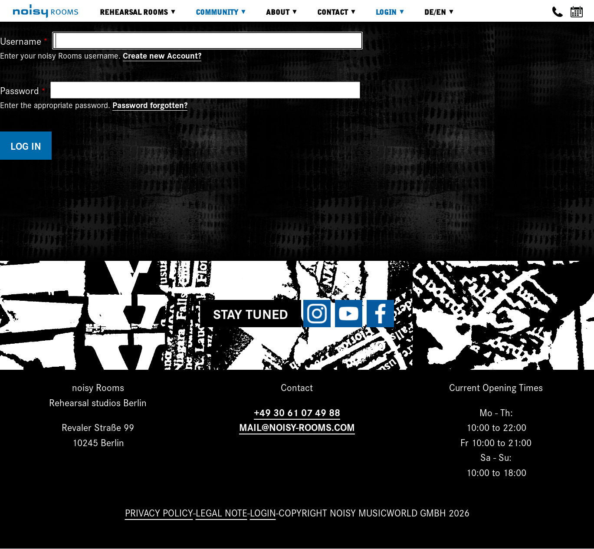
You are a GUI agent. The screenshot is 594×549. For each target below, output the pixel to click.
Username (20, 40)
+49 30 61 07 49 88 (297, 412)
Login (384, 15)
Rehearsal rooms (132, 15)
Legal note (221, 512)
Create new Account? (162, 55)
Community (215, 15)
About (275, 15)
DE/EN (433, 15)
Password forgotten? (149, 105)
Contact (330, 15)
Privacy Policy (159, 512)
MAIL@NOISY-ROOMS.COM (297, 427)
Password (19, 90)
